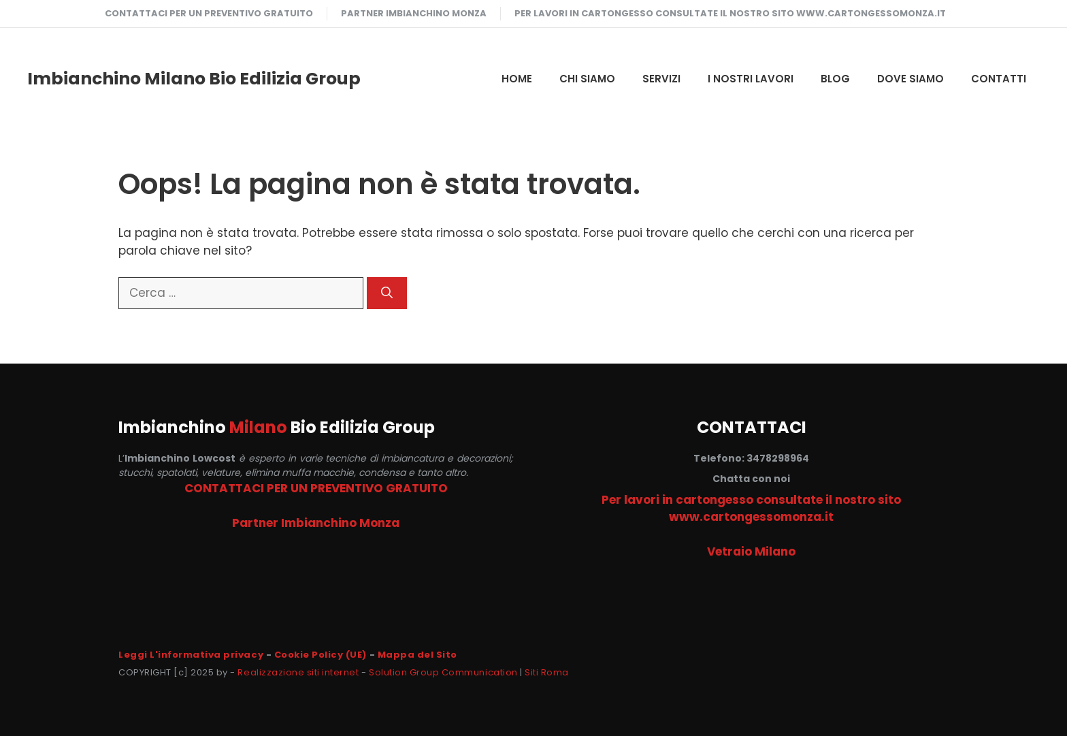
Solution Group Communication (443, 672)
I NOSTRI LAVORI (750, 78)
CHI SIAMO (587, 78)
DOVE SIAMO (910, 78)
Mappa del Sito (417, 654)
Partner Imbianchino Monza (414, 13)
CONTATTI (998, 78)
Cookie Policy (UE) (320, 654)
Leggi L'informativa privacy (190, 654)
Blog (835, 78)
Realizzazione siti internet (298, 672)
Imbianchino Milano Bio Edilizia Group (194, 79)
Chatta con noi (751, 478)
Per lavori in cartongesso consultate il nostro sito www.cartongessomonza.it (730, 13)
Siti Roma (547, 672)
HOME (517, 78)
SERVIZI (661, 78)
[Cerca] (387, 293)
